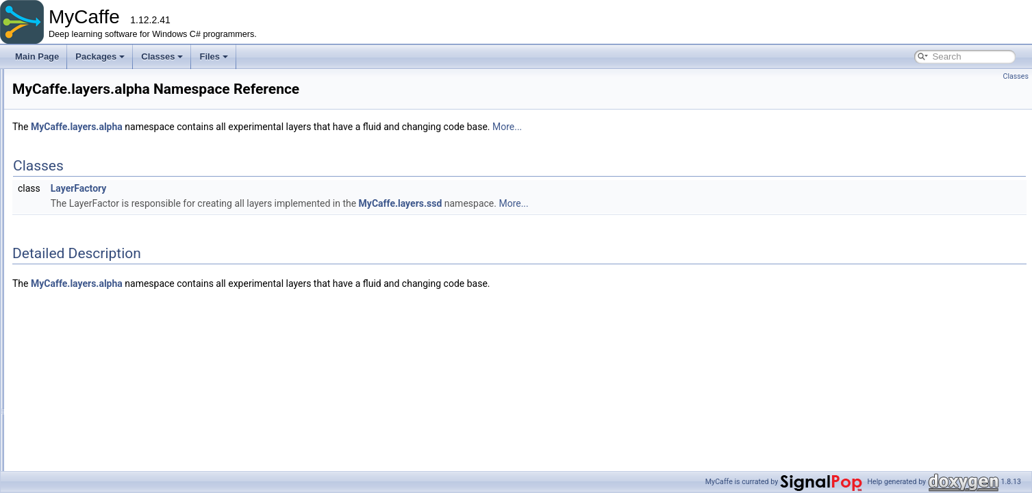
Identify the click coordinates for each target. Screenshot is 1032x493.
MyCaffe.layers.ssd (572, 203)
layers (67, 261)
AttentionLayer (93, 441)
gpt (73, 306)
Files (213, 56)
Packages (100, 56)
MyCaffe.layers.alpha (248, 126)
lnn (72, 336)
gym (64, 246)
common (72, 155)
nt (70, 351)
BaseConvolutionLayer (108, 457)
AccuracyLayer (94, 411)
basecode (74, 140)
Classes (162, 56)
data (64, 185)
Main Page (37, 56)
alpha (77, 276)
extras (67, 215)
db (60, 200)
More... (678, 126)
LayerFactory (250, 188)
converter (73, 170)
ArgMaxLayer (91, 426)
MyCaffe (27, 80)
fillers (65, 231)
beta (75, 291)
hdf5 (75, 321)
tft (70, 381)
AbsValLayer (90, 396)
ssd (73, 366)
